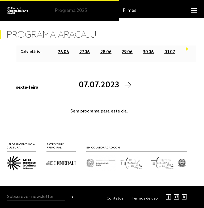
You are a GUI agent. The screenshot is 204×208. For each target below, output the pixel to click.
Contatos (115, 198)
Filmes (130, 10)
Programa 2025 (71, 10)
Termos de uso (144, 198)
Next (187, 52)
